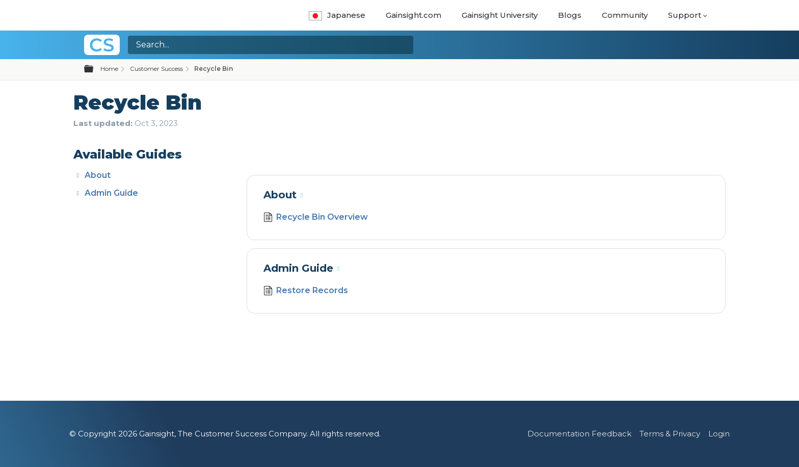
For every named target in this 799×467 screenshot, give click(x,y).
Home (109, 68)
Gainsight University (500, 15)
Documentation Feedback (579, 433)
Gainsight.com (413, 15)
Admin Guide (111, 193)
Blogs (569, 15)
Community (625, 15)
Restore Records (305, 291)
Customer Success (156, 68)
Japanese (337, 15)
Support (684, 15)
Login (719, 433)
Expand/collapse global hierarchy (94, 69)
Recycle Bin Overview (315, 218)
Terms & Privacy (670, 433)
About (98, 175)
